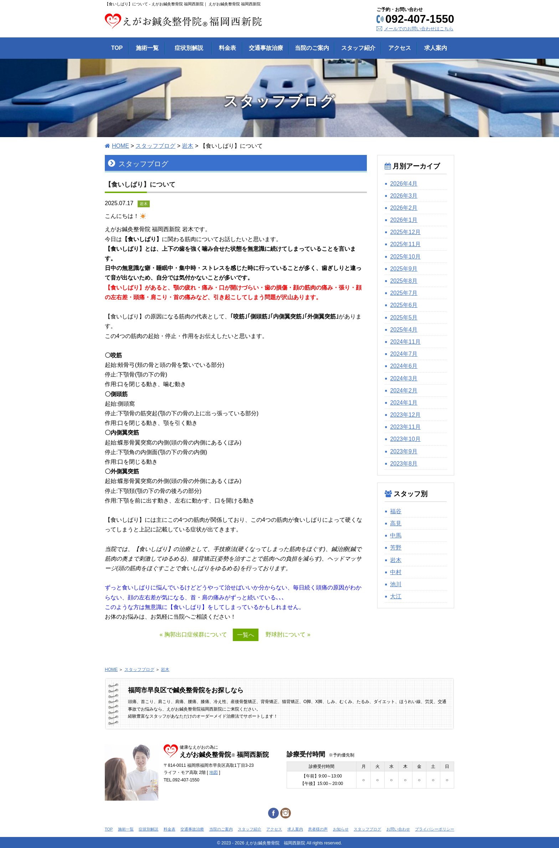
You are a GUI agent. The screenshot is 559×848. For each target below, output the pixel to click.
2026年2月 (403, 208)
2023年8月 (403, 464)
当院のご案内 (221, 829)
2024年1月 (403, 403)
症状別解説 (148, 829)
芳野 (395, 548)
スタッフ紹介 (249, 829)
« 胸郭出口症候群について (193, 634)
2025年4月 (403, 330)
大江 (395, 596)
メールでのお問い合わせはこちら (418, 28)
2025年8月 (403, 281)
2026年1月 (403, 220)
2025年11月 (405, 244)
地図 (213, 772)
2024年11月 (405, 342)
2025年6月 (403, 305)
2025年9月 (403, 269)
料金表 (169, 829)
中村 (395, 572)
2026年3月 (403, 196)
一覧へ (245, 635)
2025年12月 (405, 232)
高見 (395, 523)
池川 (395, 584)
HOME (111, 669)
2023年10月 (405, 439)
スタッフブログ (139, 669)
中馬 (395, 535)
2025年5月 (403, 317)
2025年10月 (405, 257)
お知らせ (341, 829)
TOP (109, 829)
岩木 (395, 560)
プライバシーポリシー (434, 829)
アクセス (274, 829)
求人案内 (295, 829)
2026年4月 (403, 184)
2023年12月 (405, 415)
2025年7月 (403, 293)
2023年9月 (403, 451)
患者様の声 (318, 829)
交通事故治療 (192, 829)
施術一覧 (126, 829)
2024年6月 (403, 366)
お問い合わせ (398, 829)
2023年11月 (405, 427)
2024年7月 (403, 354)
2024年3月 (403, 378)
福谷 (395, 511)
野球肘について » (288, 634)
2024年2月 (403, 390)
